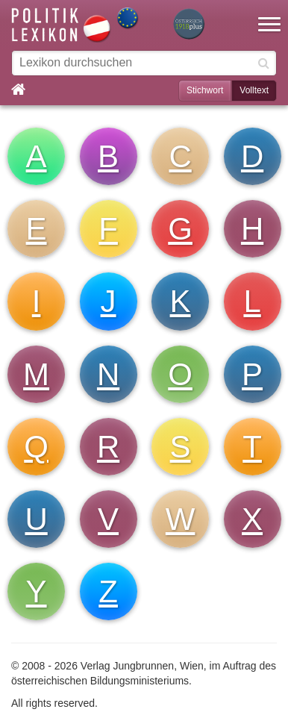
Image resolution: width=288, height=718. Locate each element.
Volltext (254, 90)
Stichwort (205, 90)
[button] (269, 15)
